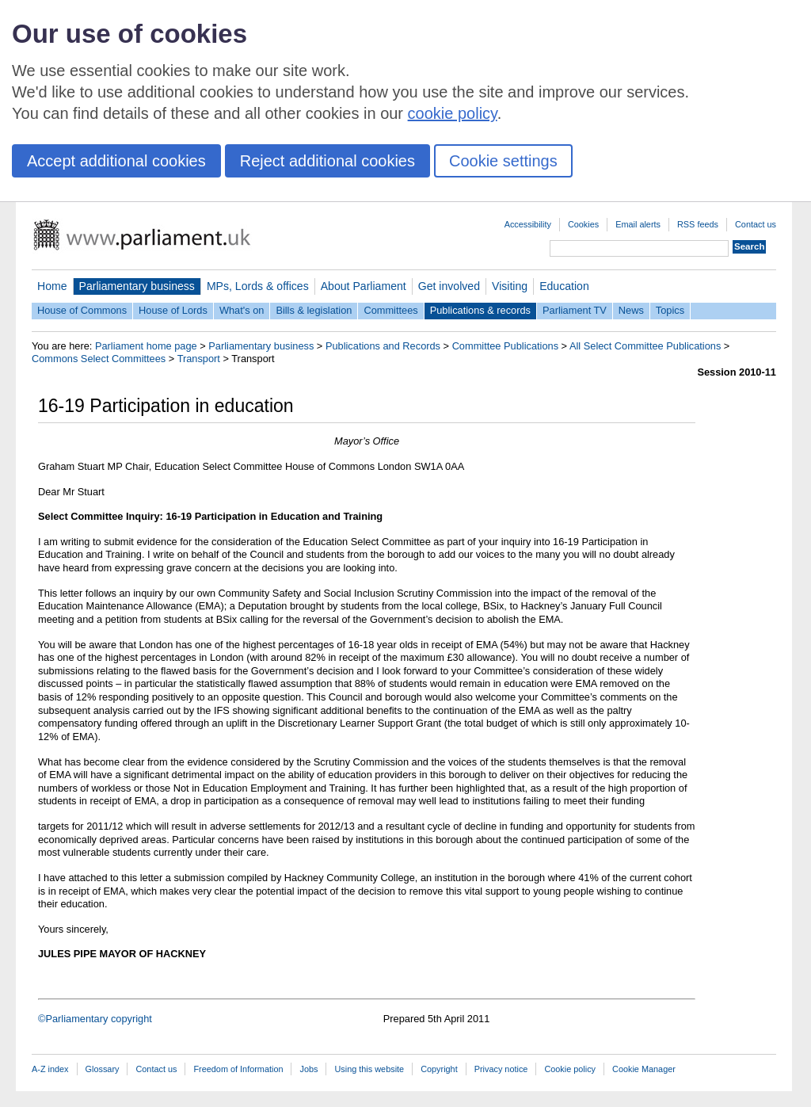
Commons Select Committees (99, 359)
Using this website (369, 1069)
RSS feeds (697, 224)
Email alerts (638, 224)
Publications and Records (383, 346)
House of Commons (82, 310)
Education (564, 286)
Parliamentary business (137, 286)
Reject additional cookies (327, 161)
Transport (198, 359)
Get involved (449, 286)
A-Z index (50, 1069)
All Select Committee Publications (645, 346)
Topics (670, 310)
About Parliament (363, 286)
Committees (390, 310)
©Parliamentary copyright (95, 1019)
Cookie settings (503, 161)
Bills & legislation (314, 310)
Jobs (308, 1069)
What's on (242, 310)
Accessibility (527, 224)
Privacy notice (501, 1069)
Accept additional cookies (116, 161)
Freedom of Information (238, 1069)
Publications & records (480, 310)
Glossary (103, 1069)
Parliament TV (575, 310)
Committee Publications (505, 346)
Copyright (439, 1069)
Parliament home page (146, 346)
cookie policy (452, 113)
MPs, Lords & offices (258, 286)
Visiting (509, 286)
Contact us (755, 224)
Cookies (583, 224)
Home (52, 286)
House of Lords (173, 310)
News (631, 310)
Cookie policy (570, 1069)
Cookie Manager (644, 1069)
